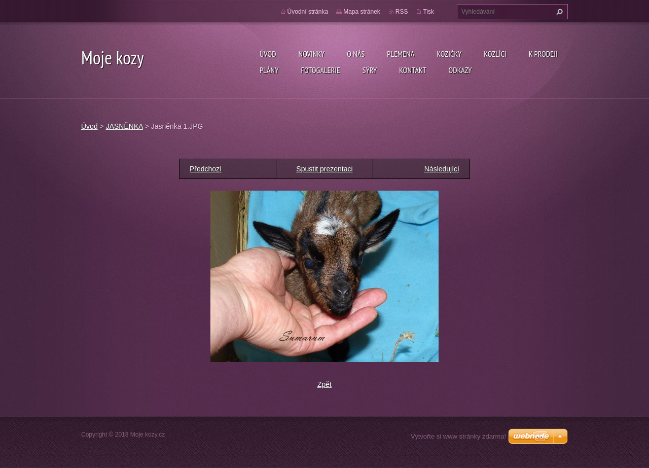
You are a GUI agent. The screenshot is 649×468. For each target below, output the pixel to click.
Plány (269, 70)
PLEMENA (400, 54)
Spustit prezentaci (324, 169)
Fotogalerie (320, 70)
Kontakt (412, 70)
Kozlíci (495, 54)
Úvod (268, 54)
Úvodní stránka (308, 11)
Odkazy (460, 70)
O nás (356, 54)
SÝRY (370, 70)
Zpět (324, 384)
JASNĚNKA (124, 126)
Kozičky (449, 54)
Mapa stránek (361, 11)
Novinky (312, 54)
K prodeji (543, 54)
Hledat (558, 11)
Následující (441, 169)
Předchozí (206, 169)
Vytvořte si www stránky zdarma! (458, 436)
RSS (401, 11)
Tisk (428, 11)
